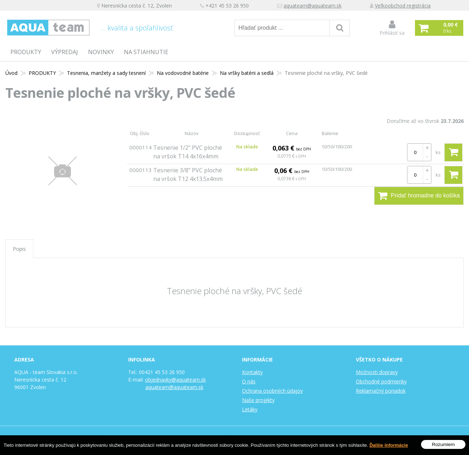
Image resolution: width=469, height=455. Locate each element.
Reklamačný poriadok (381, 390)
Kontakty (252, 372)
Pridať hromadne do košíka (419, 196)
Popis (19, 248)
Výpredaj (64, 52)
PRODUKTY (25, 52)
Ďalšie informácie (388, 445)
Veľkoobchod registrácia (403, 5)
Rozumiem (443, 444)
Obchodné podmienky (381, 381)
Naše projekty (258, 400)
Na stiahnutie (146, 52)
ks (438, 152)
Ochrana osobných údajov (272, 390)
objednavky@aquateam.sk (175, 379)
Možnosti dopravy (377, 372)
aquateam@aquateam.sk (313, 5)
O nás (249, 381)
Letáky (249, 409)
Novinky (101, 52)
